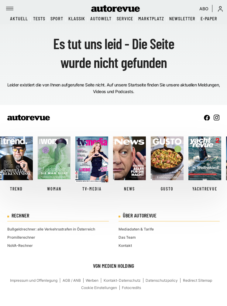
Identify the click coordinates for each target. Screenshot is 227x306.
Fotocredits (131, 287)
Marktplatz (151, 18)
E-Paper (209, 18)
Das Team (127, 237)
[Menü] (9, 8)
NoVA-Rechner (20, 245)
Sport (56, 18)
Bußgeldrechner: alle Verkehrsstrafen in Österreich (51, 229)
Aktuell (19, 18)
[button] (220, 8)
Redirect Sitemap (197, 280)
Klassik (76, 18)
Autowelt (101, 18)
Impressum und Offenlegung (33, 280)
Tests (39, 18)
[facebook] (207, 118)
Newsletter (182, 18)
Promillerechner (21, 237)
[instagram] (217, 118)
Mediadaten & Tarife (136, 229)
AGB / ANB (72, 280)
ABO (203, 8)
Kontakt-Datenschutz (122, 280)
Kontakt (125, 245)
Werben (92, 280)
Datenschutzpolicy (162, 280)
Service (125, 18)
